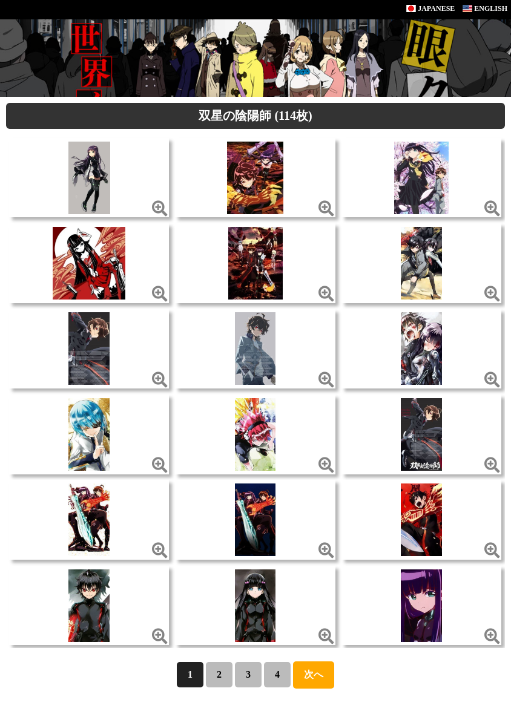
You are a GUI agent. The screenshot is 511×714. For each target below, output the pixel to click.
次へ (313, 674)
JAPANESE (430, 8)
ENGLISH (485, 8)
